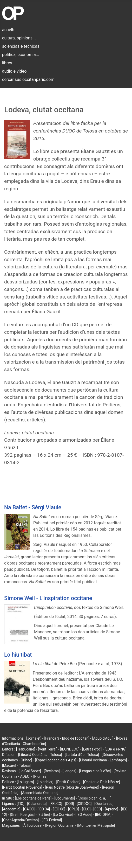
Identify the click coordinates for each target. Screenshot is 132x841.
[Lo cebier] (45, 782)
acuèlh (8, 29)
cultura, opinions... (19, 38)
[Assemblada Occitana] (39, 793)
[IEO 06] (59, 809)
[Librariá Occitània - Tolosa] (40, 755)
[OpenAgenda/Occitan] (20, 820)
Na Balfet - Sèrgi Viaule (32, 507)
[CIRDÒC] (84, 804)
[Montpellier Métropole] (96, 825)
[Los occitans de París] (33, 798)
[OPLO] (73, 809)
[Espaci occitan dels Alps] (55, 760)
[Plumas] (40, 776)
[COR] (69, 804)
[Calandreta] (37, 804)
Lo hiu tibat (18, 654)
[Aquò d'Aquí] (102, 738)
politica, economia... (20, 54)
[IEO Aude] (84, 814)
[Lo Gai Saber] (29, 771)
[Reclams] (52, 771)
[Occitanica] (103, 804)
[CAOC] (29, 809)
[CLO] (86, 809)
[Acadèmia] (11, 809)
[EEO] (97, 809)
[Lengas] (69, 771)
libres (7, 62)
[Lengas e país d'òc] (95, 771)
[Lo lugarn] (25, 782)
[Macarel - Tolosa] (16, 765)
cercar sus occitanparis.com (28, 79)
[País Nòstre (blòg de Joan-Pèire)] (72, 787)
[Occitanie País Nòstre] (101, 782)
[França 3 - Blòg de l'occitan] (66, 738)
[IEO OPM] (103, 814)
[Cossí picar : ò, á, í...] (94, 798)
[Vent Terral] (47, 749)
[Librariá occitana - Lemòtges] (103, 760)
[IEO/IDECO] (69, 749)
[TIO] (20, 804)
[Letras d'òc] (92, 749)
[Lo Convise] (63, 814)
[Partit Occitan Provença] (22, 787)
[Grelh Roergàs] (22, 814)
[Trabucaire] (25, 749)
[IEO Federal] (52, 820)
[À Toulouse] (32, 825)
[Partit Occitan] (68, 782)
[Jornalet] (34, 738)
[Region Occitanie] (59, 825)
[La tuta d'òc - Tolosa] (82, 755)
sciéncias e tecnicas (20, 46)
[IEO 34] (43, 809)
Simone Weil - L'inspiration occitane (48, 598)
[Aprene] (111, 809)
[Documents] (64, 798)
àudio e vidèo (14, 71)
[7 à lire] (43, 814)
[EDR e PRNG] (115, 749)
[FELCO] (55, 804)
